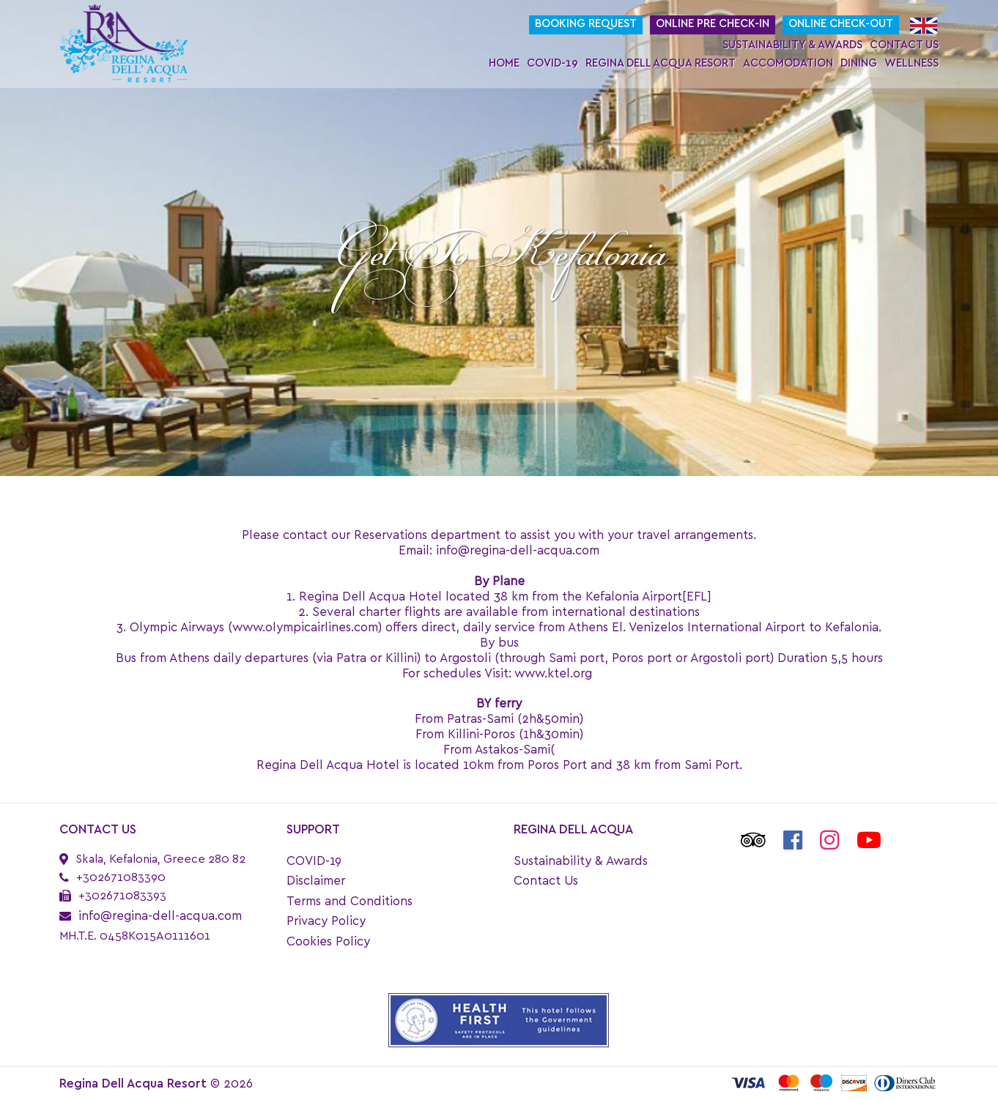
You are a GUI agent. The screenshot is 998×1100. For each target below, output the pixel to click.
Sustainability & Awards (792, 45)
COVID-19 (552, 63)
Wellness (911, 63)
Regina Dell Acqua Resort (660, 63)
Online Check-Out (840, 23)
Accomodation (788, 63)
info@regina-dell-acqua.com (160, 916)
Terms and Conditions (350, 901)
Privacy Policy (326, 921)
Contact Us (904, 45)
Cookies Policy (328, 941)
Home (504, 63)
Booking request (586, 23)
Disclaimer (316, 880)
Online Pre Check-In (712, 23)
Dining (858, 63)
